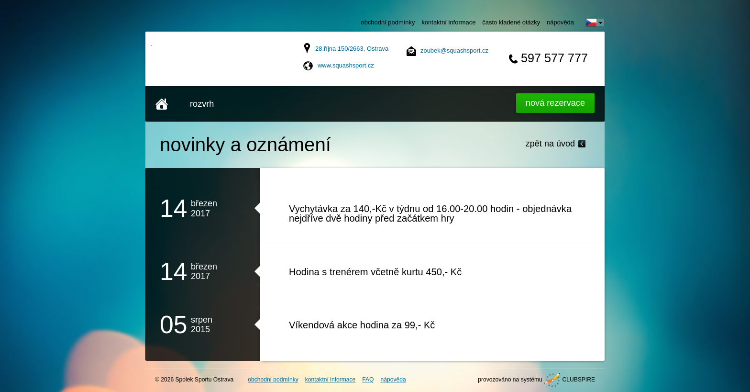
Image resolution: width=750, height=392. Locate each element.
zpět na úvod (550, 143)
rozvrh (202, 104)
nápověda (560, 22)
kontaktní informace (448, 22)
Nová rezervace (555, 103)
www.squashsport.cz (346, 65)
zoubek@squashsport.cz (454, 50)
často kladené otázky (511, 22)
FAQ (368, 379)
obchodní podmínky (388, 22)
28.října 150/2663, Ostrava (351, 48)
